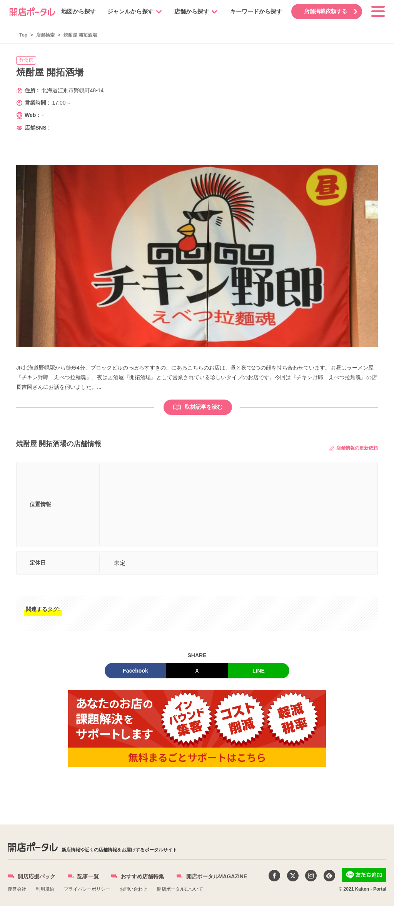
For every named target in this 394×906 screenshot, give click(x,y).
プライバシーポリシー (87, 889)
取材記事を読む (197, 407)
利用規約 (45, 889)
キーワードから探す (255, 11)
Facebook (135, 671)
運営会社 (17, 889)
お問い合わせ (133, 889)
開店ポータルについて (180, 889)
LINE (258, 671)
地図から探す (77, 11)
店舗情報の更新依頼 (353, 448)
